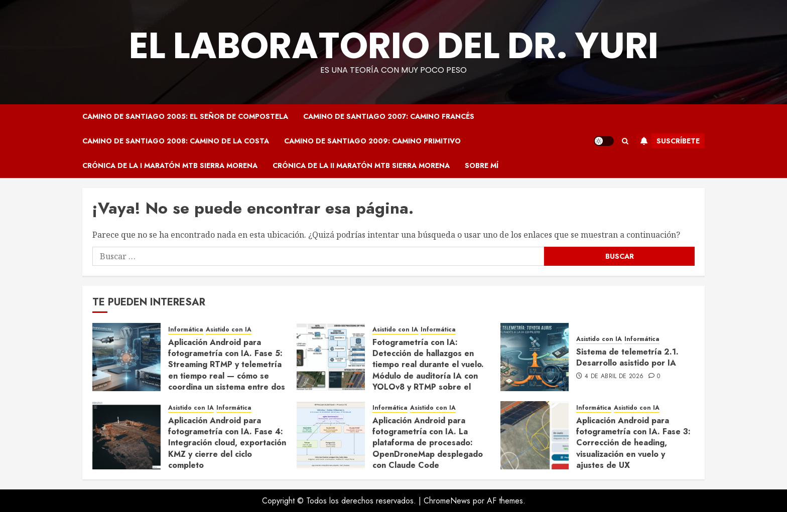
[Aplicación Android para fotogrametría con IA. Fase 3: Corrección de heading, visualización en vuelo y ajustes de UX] (534, 435)
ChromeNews (447, 500)
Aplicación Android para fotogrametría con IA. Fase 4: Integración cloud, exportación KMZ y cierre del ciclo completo (227, 443)
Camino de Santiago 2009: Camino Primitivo (372, 141)
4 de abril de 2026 (614, 377)
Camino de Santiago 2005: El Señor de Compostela (185, 116)
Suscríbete (668, 140)
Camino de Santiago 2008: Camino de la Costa (175, 141)
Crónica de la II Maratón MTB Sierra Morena (361, 165)
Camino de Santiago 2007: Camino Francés (388, 116)
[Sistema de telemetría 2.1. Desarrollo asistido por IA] (534, 357)
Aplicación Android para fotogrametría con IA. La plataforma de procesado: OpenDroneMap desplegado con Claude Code (427, 443)
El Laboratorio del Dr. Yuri (394, 45)
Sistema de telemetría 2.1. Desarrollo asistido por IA (627, 357)
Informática (185, 329)
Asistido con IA (228, 329)
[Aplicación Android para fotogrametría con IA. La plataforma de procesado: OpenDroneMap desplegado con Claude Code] (331, 435)
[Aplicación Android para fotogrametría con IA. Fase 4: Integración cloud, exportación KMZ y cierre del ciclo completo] (126, 435)
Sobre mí (481, 165)
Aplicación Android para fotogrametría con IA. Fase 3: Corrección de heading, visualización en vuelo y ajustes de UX (633, 443)
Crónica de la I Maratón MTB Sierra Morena (169, 165)
